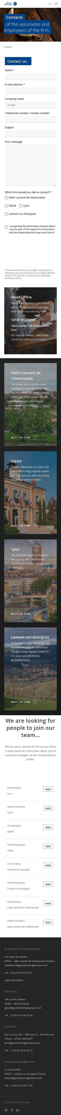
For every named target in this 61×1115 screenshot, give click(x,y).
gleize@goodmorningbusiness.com (23, 1007)
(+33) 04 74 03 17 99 (22, 1085)
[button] (56, 4)
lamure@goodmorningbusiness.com (24, 1078)
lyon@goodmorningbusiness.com (22, 1042)
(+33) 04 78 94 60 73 (22, 1050)
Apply (48, 789)
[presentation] (30, 242)
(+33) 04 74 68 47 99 (22, 1015)
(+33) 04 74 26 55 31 (21, 972)
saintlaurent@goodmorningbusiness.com (26, 965)
